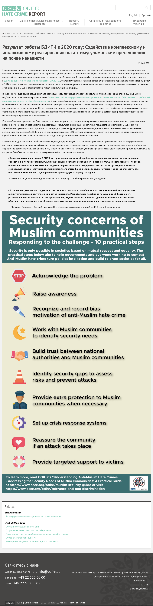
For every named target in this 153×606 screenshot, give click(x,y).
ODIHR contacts (32, 602)
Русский (146, 15)
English (133, 15)
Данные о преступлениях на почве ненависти (39, 22)
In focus (17, 33)
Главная (8, 20)
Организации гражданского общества (105, 22)
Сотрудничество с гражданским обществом (28, 530)
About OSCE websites (58, 602)
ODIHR (19, 602)
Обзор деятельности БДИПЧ (21, 537)
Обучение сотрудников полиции (22, 526)
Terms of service (77, 602)
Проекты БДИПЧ (74, 22)
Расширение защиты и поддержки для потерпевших (32, 541)
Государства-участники (139, 22)
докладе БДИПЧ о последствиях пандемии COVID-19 (32, 80)
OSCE (43, 602)
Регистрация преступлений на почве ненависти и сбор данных (37, 534)
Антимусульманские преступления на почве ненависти (33, 516)
